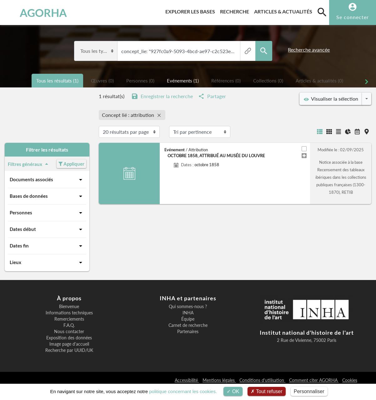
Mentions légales (219, 380)
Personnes (47, 213)
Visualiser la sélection (331, 99)
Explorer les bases (191, 10)
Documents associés (47, 179)
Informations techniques (69, 312)
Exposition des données (69, 337)
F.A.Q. (69, 325)
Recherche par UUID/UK (69, 350)
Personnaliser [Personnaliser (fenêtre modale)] (309, 391)
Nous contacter (69, 331)
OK (233, 391)
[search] (322, 11)
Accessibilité (187, 380)
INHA (188, 312)
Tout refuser (267, 391)
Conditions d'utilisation (262, 380)
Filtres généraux (29, 164)
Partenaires (187, 331)
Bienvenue (69, 306)
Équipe (187, 319)
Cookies (349, 380)
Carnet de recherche (188, 325)
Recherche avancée (309, 49)
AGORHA (34, 12)
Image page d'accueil (69, 344)
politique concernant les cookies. (183, 391)
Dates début (47, 229)
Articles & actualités (284, 10)
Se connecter (352, 17)
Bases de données (47, 196)
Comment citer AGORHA (314, 380)
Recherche (236, 10)
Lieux (47, 262)
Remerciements (69, 319)
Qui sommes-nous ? (188, 306)
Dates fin (47, 246)
